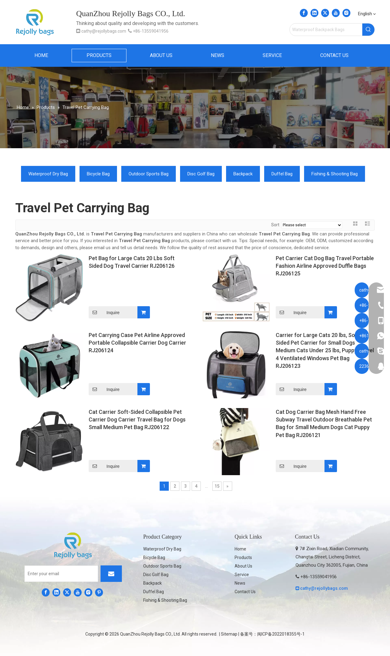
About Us (243, 566)
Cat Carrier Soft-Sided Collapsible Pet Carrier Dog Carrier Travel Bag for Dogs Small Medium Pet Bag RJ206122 (137, 419)
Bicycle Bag (98, 174)
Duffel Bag (281, 174)
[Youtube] (336, 13)
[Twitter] (325, 13)
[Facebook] (304, 13)
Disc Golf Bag (200, 174)
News (240, 583)
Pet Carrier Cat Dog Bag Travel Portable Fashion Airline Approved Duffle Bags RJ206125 (325, 266)
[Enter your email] (61, 573)
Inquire (104, 312)
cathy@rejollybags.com (103, 31)
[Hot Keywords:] (368, 29)
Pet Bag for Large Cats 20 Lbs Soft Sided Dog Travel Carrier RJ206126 (132, 262)
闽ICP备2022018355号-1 (281, 634)
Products (243, 557)
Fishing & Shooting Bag (334, 174)
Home (240, 549)
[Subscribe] (111, 573)
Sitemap (229, 634)
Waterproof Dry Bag (48, 174)
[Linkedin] (314, 13)
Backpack (243, 174)
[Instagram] (346, 13)
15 (216, 486)
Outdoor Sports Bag (148, 174)
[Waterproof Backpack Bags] (326, 29)
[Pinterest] (99, 592)
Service (242, 574)
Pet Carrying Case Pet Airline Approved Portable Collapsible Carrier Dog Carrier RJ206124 (137, 342)
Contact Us (245, 591)
